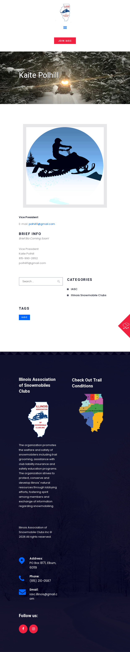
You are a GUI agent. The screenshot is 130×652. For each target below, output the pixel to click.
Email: (34, 590)
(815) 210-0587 (40, 581)
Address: (36, 559)
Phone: (34, 576)
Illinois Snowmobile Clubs (88, 295)
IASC (74, 289)
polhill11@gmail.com (42, 224)
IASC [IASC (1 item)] (24, 317)
